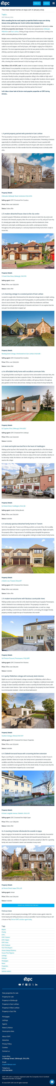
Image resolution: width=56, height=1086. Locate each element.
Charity (4, 932)
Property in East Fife (9, 1011)
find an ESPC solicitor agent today (21, 919)
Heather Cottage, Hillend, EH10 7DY (12, 736)
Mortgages (5, 961)
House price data (8, 1031)
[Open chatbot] (52, 1082)
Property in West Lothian (10, 1007)
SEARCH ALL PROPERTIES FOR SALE (28, 905)
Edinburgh (47, 29)
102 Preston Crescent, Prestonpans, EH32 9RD (16, 658)
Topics (4, 14)
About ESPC (6, 1036)
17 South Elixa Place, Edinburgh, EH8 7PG (14, 276)
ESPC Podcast (6, 945)
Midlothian (5, 31)
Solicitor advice (6, 971)
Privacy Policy (7, 1044)
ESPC (3, 935)
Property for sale (8, 996)
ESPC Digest (5, 940)
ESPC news (5, 942)
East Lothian (15, 31)
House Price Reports (8, 953)
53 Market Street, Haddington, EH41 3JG (13, 506)
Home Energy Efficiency (9, 950)
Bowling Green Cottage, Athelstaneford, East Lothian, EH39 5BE (21, 354)
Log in (46, 3)
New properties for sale (10, 993)
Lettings (4, 955)
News (3, 963)
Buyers (4, 929)
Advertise (5, 1040)
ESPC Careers (6, 937)
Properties (5, 966)
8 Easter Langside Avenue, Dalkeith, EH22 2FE (16, 813)
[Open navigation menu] (53, 3)
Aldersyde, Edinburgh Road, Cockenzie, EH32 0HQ (17, 196)
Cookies (5, 1047)
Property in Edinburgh (9, 1000)
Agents (4, 1024)
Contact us (6, 1051)
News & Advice (7, 1027)
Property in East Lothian (10, 1004)
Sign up (37, 3)
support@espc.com (9, 1064)
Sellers (4, 968)
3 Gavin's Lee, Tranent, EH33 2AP (12, 581)
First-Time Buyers (7, 948)
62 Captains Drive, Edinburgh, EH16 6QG (14, 428)
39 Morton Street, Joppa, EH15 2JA (12, 888)
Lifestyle (4, 958)
